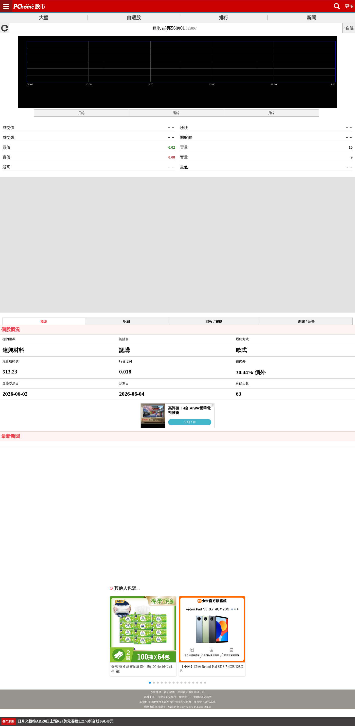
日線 (81, 113)
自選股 (134, 17)
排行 (223, 17)
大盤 (43, 17)
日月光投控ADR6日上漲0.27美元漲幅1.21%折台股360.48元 (65, 721)
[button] (150, 683)
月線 (271, 113)
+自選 (349, 28)
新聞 (311, 17)
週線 (176, 113)
